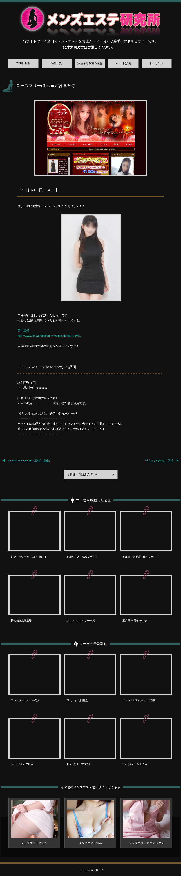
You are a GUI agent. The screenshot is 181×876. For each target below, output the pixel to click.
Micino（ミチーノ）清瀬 (159, 460)
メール (98, 428)
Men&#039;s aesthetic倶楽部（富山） (29, 460)
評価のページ (68, 413)
